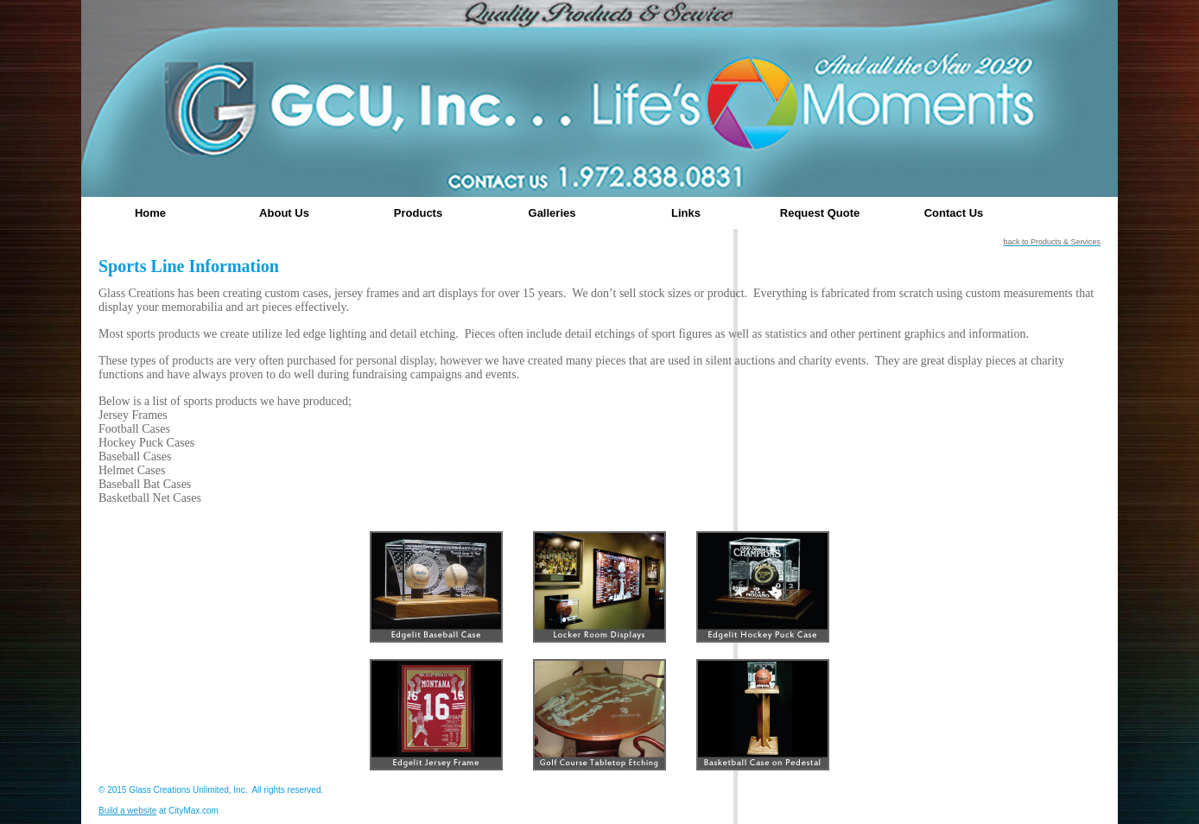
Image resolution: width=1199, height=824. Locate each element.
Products (418, 212)
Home (150, 212)
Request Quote (820, 212)
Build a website (127, 810)
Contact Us (954, 212)
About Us (284, 212)
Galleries (552, 212)
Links (686, 212)
